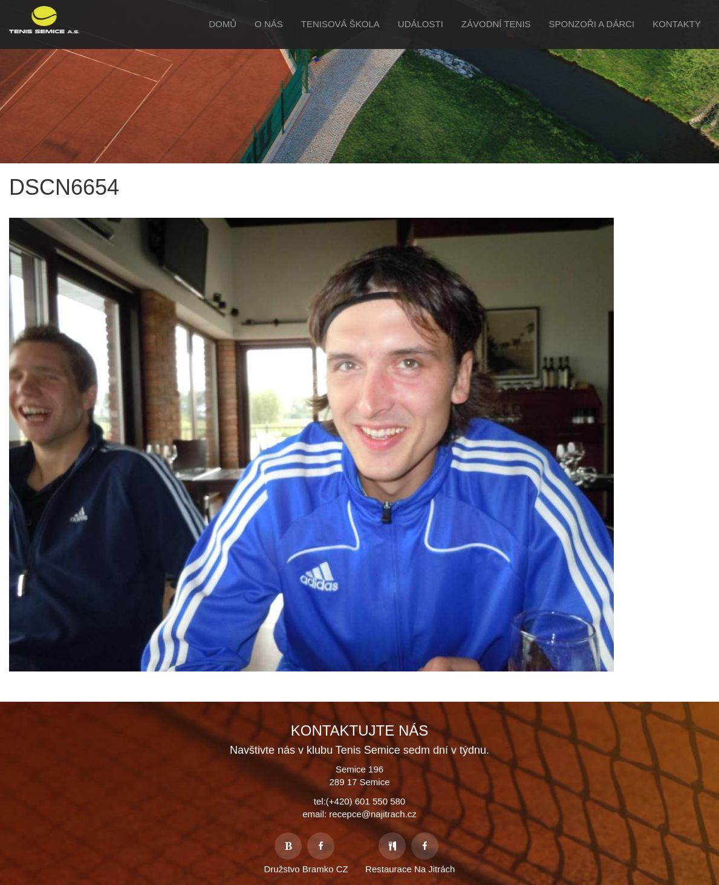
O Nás (269, 24)
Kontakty (676, 24)
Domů (222, 24)
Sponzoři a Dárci (592, 24)
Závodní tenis (496, 24)
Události (420, 24)
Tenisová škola (340, 24)
